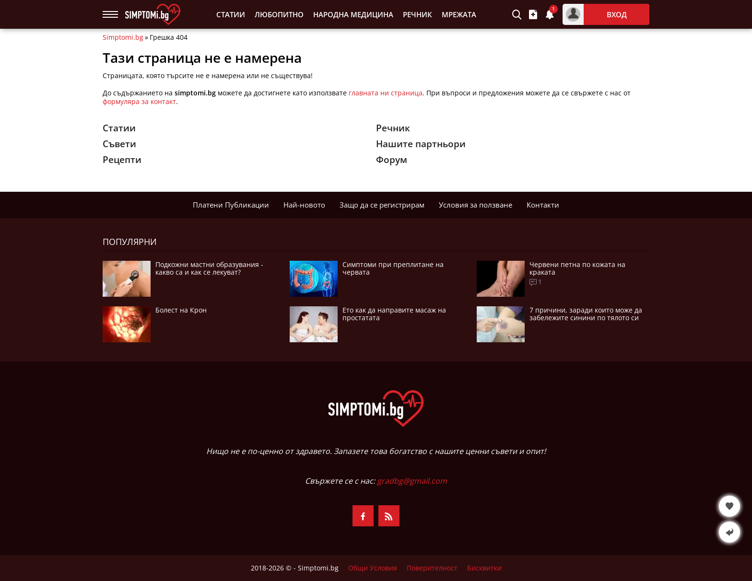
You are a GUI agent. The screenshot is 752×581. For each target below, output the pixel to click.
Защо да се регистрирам (382, 204)
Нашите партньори (421, 144)
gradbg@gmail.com (412, 481)
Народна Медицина (353, 14)
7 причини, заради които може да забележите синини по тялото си (585, 314)
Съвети (119, 144)
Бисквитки (484, 568)
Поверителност (432, 568)
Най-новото (304, 204)
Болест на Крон (181, 310)
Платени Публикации (231, 204)
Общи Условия (372, 568)
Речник (417, 14)
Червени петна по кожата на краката (577, 268)
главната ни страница (386, 92)
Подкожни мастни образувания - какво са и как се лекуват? (209, 268)
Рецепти (122, 159)
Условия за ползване (475, 204)
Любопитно (279, 14)
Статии (230, 14)
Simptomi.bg (123, 37)
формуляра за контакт (139, 101)
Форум (391, 159)
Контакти (543, 204)
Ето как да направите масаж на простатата (394, 314)
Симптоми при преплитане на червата (393, 268)
